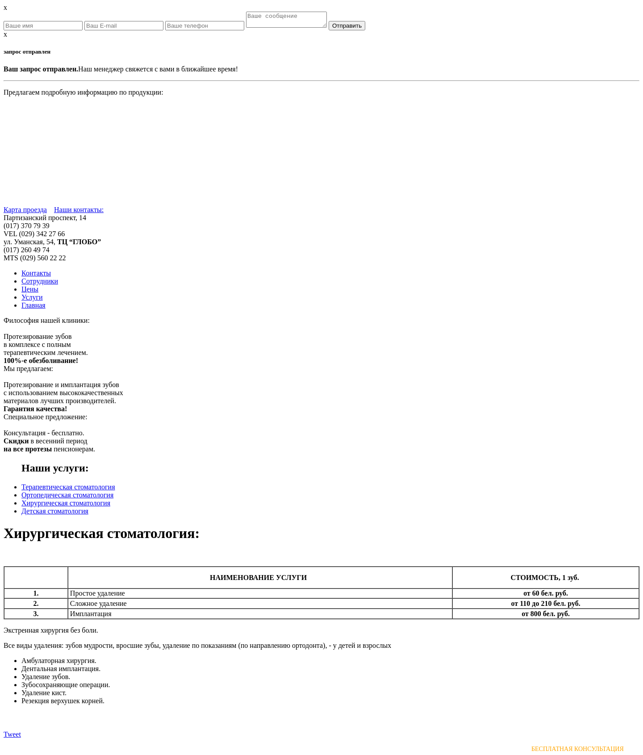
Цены (29, 292)
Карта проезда (25, 212)
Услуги (32, 300)
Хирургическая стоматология (65, 505)
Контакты (36, 275)
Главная (33, 308)
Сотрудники (39, 284)
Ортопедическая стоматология (67, 497)
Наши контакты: (79, 212)
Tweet (12, 737)
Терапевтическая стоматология (68, 489)
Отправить (356, 28)
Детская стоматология (54, 513)
